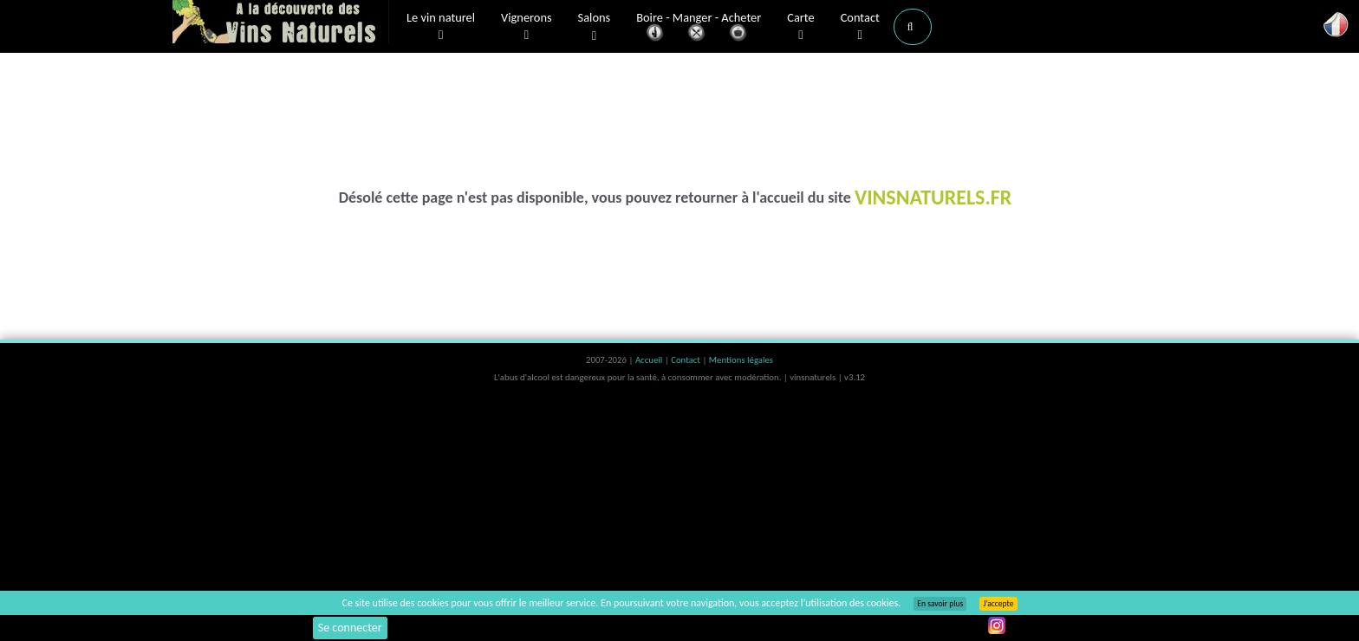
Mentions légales (741, 360)
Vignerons (526, 26)
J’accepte (998, 604)
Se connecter (350, 627)
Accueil (650, 360)
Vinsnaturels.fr (280, 23)
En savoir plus (940, 604)
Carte (800, 26)
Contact (860, 26)
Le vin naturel (440, 26)
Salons (594, 27)
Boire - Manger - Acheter (698, 28)
